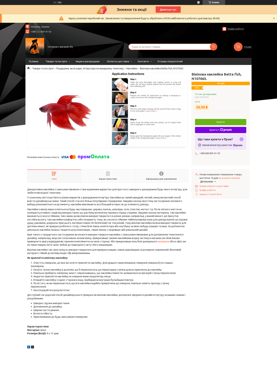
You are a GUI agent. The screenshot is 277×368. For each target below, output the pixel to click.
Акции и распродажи (88, 61)
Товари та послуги (56, 61)
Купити (221, 122)
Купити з (221, 129)
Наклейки (131, 68)
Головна (33, 61)
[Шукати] (213, 46)
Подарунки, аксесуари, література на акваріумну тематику (90, 68)
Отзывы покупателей (170, 61)
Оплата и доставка (118, 61)
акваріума (163, 241)
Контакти (143, 61)
